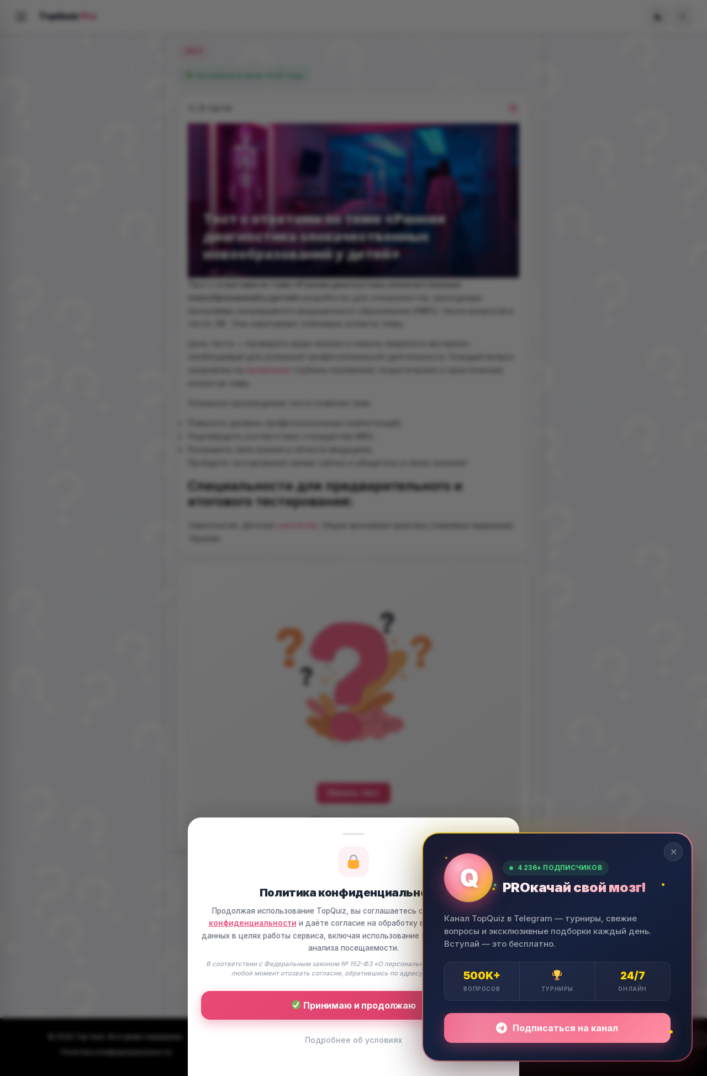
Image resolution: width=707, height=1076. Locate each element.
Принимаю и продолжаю (354, 1005)
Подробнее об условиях (353, 1040)
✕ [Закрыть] (673, 851)
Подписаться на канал (557, 1027)
